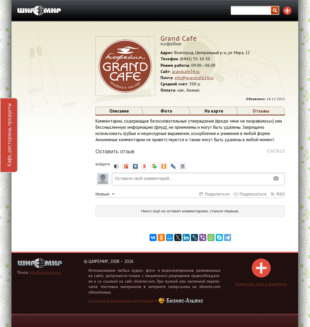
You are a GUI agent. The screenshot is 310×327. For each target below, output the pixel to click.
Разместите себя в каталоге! (287, 10)
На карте (213, 111)
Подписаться (250, 194)
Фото (166, 111)
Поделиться (213, 194)
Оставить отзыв (114, 151)
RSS (277, 194)
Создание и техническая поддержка (120, 300)
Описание (119, 111)
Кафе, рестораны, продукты (9, 135)
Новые (105, 194)
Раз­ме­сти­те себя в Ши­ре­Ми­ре (261, 272)
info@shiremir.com (45, 272)
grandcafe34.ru (185, 71)
